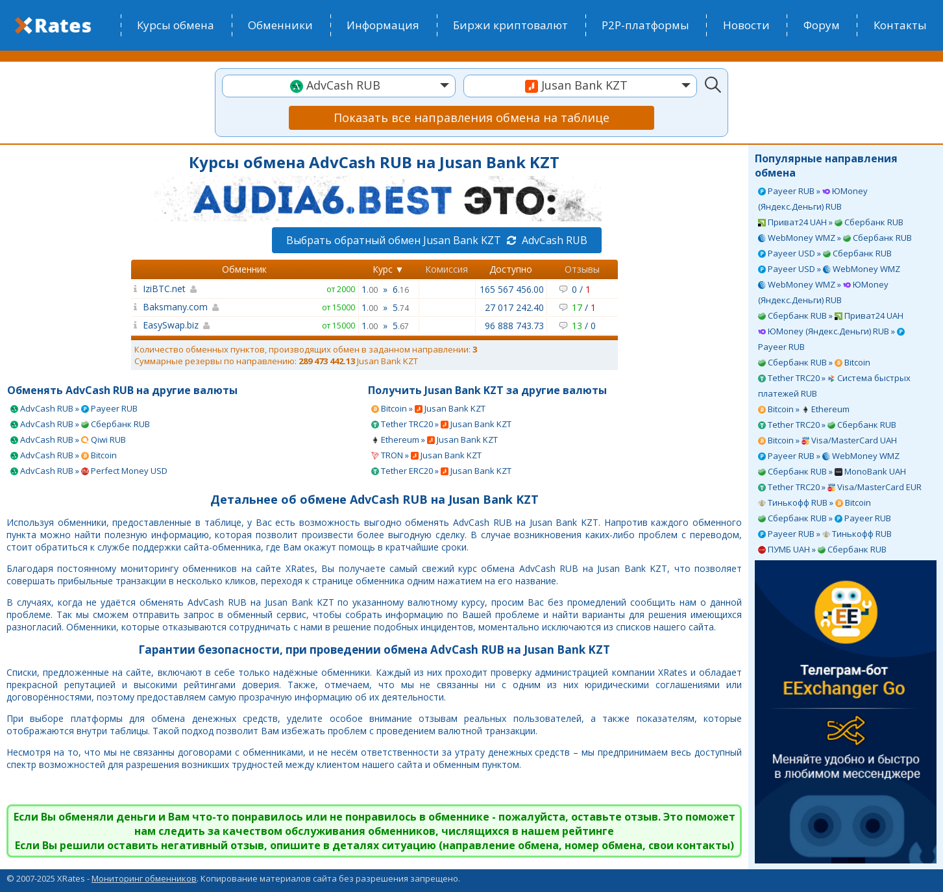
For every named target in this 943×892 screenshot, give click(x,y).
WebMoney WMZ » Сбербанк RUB (835, 237)
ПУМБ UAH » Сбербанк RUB (822, 549)
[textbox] (339, 85)
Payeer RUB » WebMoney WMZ (829, 456)
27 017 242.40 (514, 307)
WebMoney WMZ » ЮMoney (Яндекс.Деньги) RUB (823, 292)
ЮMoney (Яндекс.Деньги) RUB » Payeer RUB (831, 339)
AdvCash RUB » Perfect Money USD (88, 471)
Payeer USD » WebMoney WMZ (829, 269)
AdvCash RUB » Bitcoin (63, 455)
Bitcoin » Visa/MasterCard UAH (827, 440)
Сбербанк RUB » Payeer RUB (824, 518)
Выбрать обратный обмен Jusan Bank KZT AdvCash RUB (436, 240)
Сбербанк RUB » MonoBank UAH (832, 471)
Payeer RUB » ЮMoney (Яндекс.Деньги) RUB (813, 198)
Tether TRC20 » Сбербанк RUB (827, 424)
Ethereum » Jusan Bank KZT (434, 439)
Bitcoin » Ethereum (804, 409)
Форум (821, 25)
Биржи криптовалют (510, 25)
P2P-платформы (645, 25)
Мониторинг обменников (144, 878)
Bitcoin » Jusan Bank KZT (428, 408)
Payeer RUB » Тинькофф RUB (825, 533)
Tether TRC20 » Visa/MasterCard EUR (840, 487)
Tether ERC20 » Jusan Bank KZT (441, 471)
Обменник (244, 269)
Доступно (510, 269)
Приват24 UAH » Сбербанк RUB (830, 222)
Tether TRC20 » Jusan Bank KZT (441, 424)
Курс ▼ (388, 269)
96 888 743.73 (514, 325)
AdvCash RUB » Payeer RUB (74, 408)
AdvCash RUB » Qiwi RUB (68, 439)
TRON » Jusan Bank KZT (426, 455)
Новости (746, 25)
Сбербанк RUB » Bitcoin (814, 362)
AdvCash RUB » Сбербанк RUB (80, 424)
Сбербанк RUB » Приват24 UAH (830, 315)
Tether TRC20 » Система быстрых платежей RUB (834, 385)
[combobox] (339, 86)
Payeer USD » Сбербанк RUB (825, 253)
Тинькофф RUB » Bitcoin (814, 502)
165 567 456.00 (512, 289)
